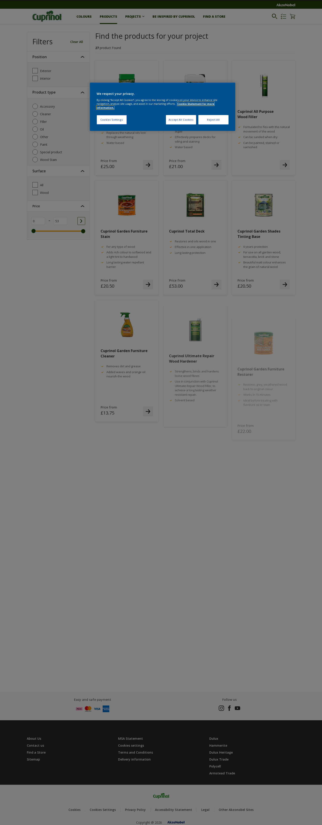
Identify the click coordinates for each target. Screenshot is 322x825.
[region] (162, 107)
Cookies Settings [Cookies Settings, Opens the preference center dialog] (111, 119)
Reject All (213, 119)
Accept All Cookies (181, 119)
